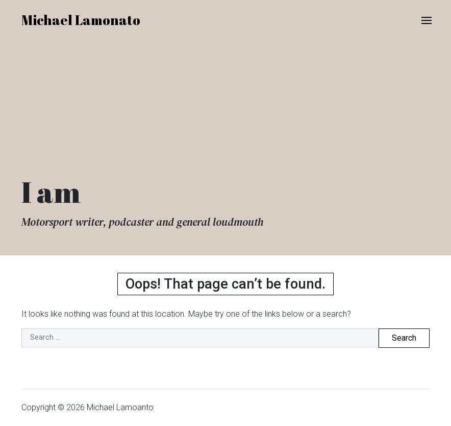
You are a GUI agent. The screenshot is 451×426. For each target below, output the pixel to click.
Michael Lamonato (80, 20)
